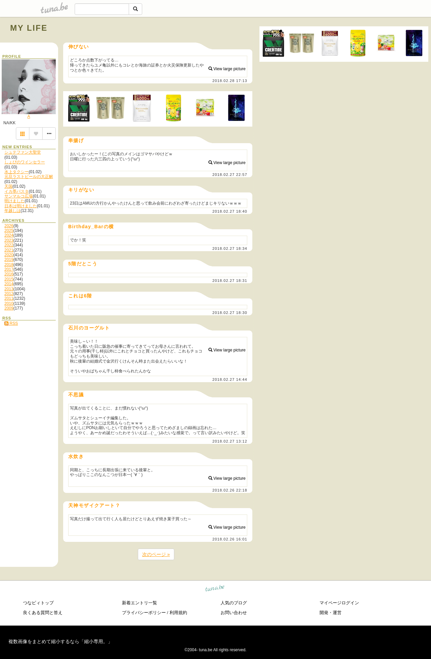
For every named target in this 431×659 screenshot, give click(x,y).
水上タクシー (16, 171)
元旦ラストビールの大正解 (28, 176)
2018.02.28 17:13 (229, 81)
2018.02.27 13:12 (229, 441)
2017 (9, 269)
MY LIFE (29, 27)
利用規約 (178, 612)
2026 (9, 225)
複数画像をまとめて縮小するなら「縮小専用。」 (60, 641)
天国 (8, 186)
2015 (9, 279)
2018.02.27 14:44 (229, 379)
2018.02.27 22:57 (229, 175)
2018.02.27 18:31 (229, 281)
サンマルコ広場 (18, 196)
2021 (9, 250)
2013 (9, 289)
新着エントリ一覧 (139, 602)
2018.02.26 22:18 (229, 490)
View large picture (227, 69)
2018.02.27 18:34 (229, 248)
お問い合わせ (234, 612)
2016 (9, 274)
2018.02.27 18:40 (229, 211)
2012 (9, 293)
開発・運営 (330, 612)
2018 (9, 264)
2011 (9, 298)
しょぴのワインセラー (24, 162)
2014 (9, 284)
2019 (9, 259)
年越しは (12, 210)
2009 (9, 308)
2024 (9, 235)
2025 (9, 230)
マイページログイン (339, 602)
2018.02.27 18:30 (229, 313)
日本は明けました (20, 206)
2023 (9, 240)
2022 (9, 245)
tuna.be (215, 589)
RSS (11, 323)
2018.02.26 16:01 (229, 539)
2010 (9, 303)
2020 (9, 255)
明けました (14, 201)
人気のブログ (234, 602)
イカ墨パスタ (16, 191)
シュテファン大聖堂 (22, 152)
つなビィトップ (38, 602)
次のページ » (156, 554)
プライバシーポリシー (144, 612)
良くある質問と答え (42, 612)
